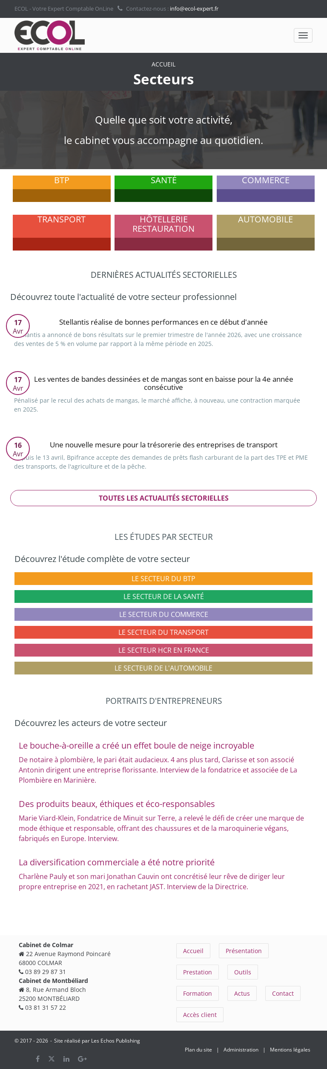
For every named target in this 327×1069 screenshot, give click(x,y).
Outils (242, 972)
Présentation (244, 951)
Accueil (193, 951)
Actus (242, 993)
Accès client (200, 1015)
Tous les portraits (163, 913)
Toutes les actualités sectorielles (164, 498)
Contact (283, 993)
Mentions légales (290, 1049)
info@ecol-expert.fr (194, 8)
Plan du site (198, 1049)
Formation (197, 993)
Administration (241, 1049)
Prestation (197, 972)
